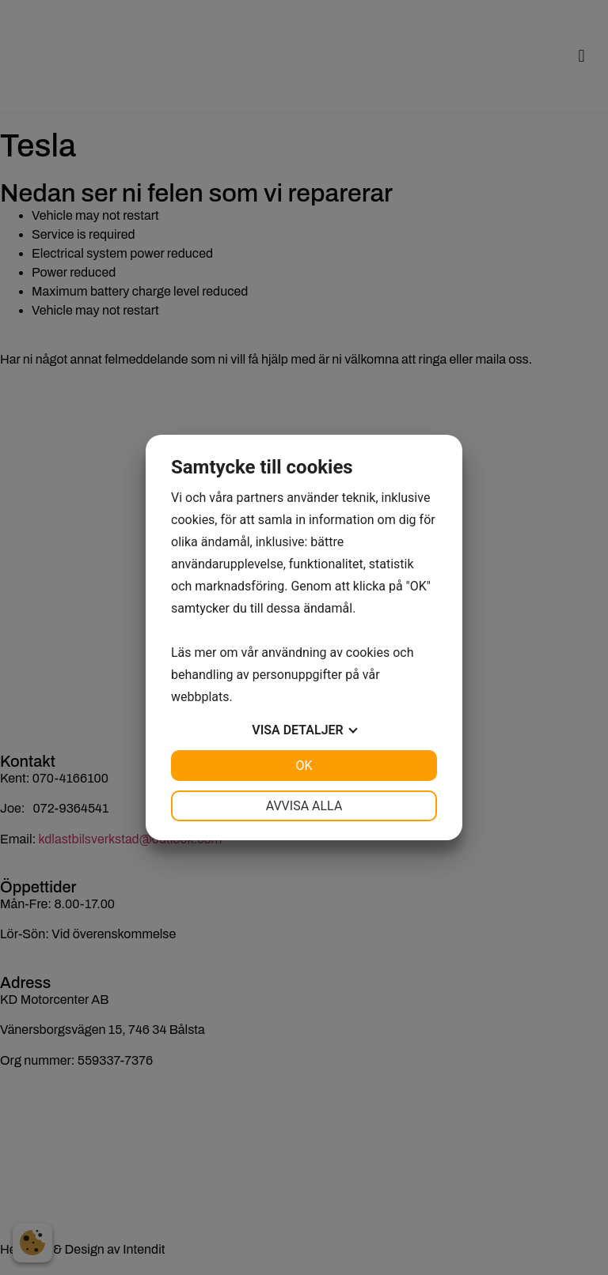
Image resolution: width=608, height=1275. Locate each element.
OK (303, 765)
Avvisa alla (304, 805)
